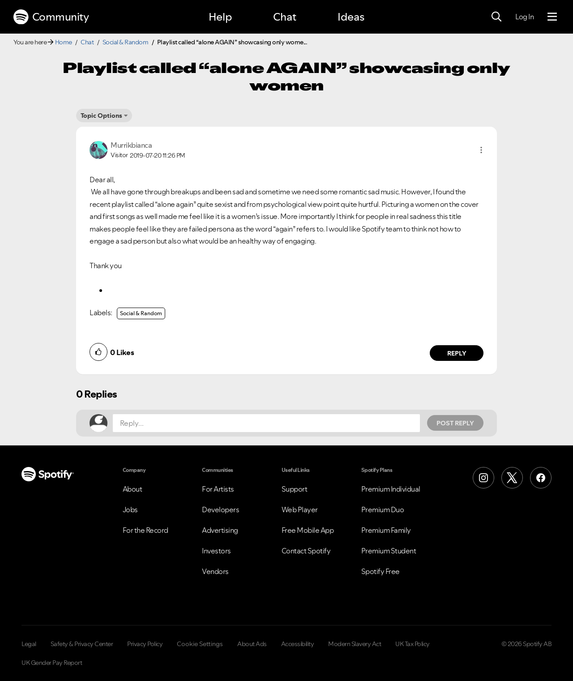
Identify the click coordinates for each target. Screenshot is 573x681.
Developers (220, 509)
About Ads (252, 644)
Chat (284, 16)
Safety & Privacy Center (82, 644)
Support (295, 489)
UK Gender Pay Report (51, 663)
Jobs (130, 509)
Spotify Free (380, 571)
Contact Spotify (306, 551)
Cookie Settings (200, 644)
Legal (28, 644)
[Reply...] (266, 423)
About (132, 489)
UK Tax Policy (412, 644)
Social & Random (126, 42)
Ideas (351, 16)
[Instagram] (483, 477)
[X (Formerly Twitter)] (512, 477)
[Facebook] (541, 477)
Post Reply (455, 423)
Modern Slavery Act (354, 644)
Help (220, 16)
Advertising (220, 530)
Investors (216, 551)
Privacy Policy (144, 644)
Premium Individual (390, 489)
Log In (524, 16)
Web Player (300, 509)
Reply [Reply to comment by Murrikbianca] (456, 353)
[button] (481, 150)
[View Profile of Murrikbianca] (131, 145)
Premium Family (386, 530)
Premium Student (388, 551)
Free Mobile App (308, 530)
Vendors (215, 571)
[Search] (496, 17)
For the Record (145, 530)
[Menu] (552, 17)
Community (51, 17)
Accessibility (297, 644)
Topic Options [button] (101, 115)
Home (63, 42)
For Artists (218, 489)
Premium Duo (382, 509)
